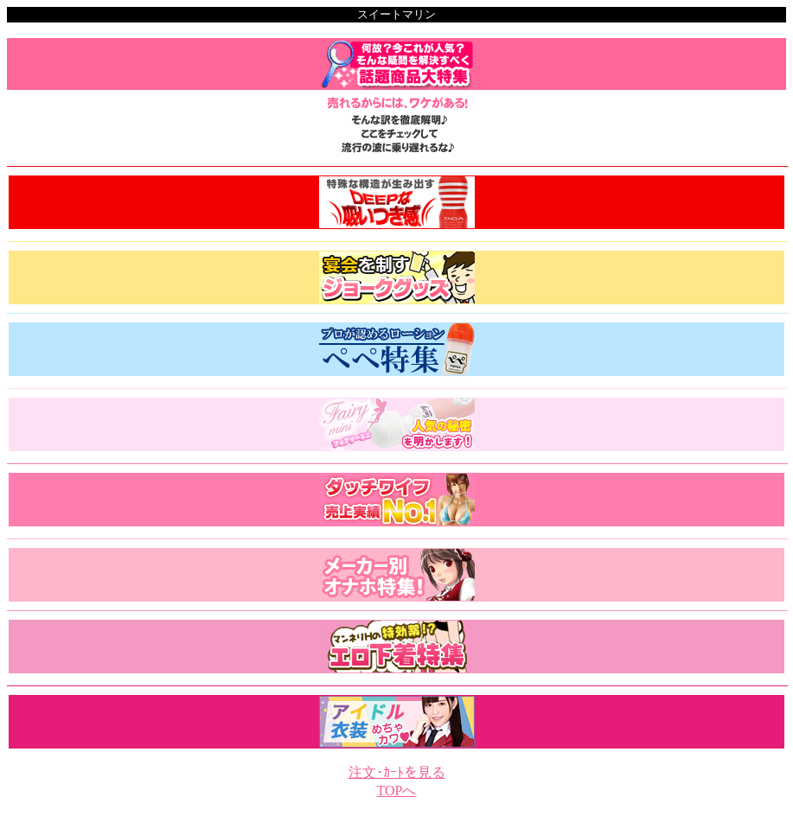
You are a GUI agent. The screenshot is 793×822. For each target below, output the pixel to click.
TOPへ (397, 790)
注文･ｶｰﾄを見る (397, 772)
